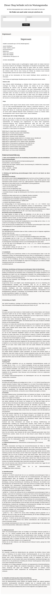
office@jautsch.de (14, 56)
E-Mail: (14, 19)
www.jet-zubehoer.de (35, 12)
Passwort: (38, 19)
